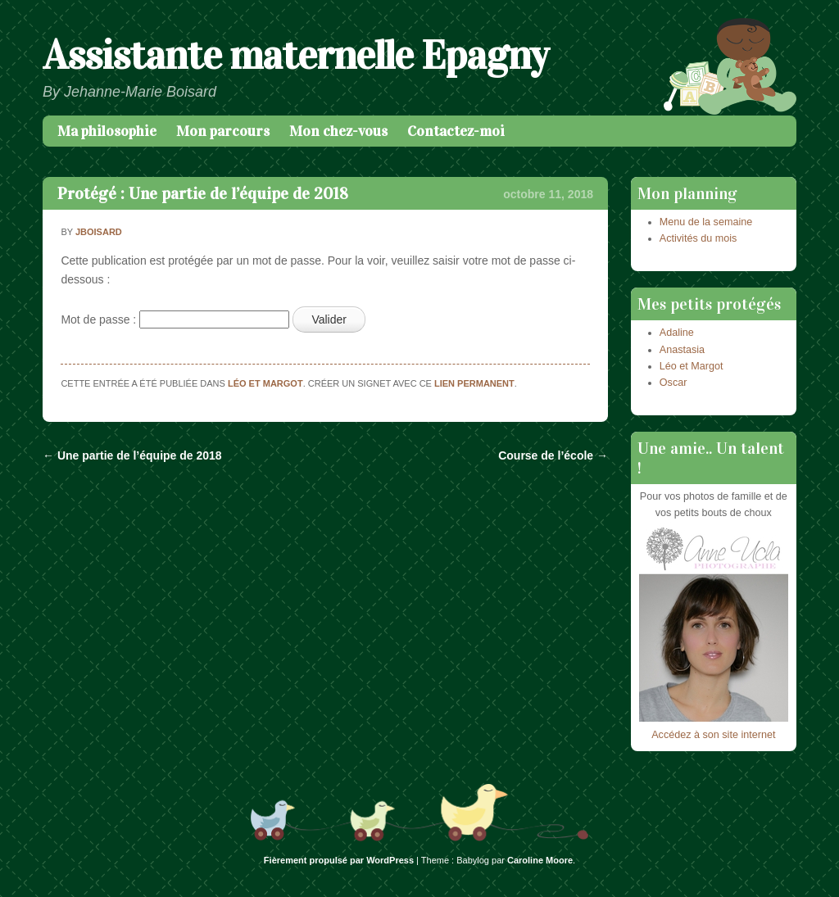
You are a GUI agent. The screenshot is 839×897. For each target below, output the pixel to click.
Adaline (677, 332)
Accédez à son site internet (713, 735)
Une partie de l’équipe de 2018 (132, 455)
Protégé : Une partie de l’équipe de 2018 (202, 193)
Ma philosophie (106, 131)
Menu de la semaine (706, 222)
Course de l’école (553, 455)
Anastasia (682, 350)
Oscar (673, 382)
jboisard (98, 232)
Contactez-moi (456, 131)
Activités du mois (698, 238)
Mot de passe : (175, 319)
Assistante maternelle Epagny (295, 55)
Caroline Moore (540, 860)
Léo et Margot (265, 383)
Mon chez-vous (338, 131)
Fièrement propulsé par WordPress (339, 860)
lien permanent (474, 383)
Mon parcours (223, 131)
